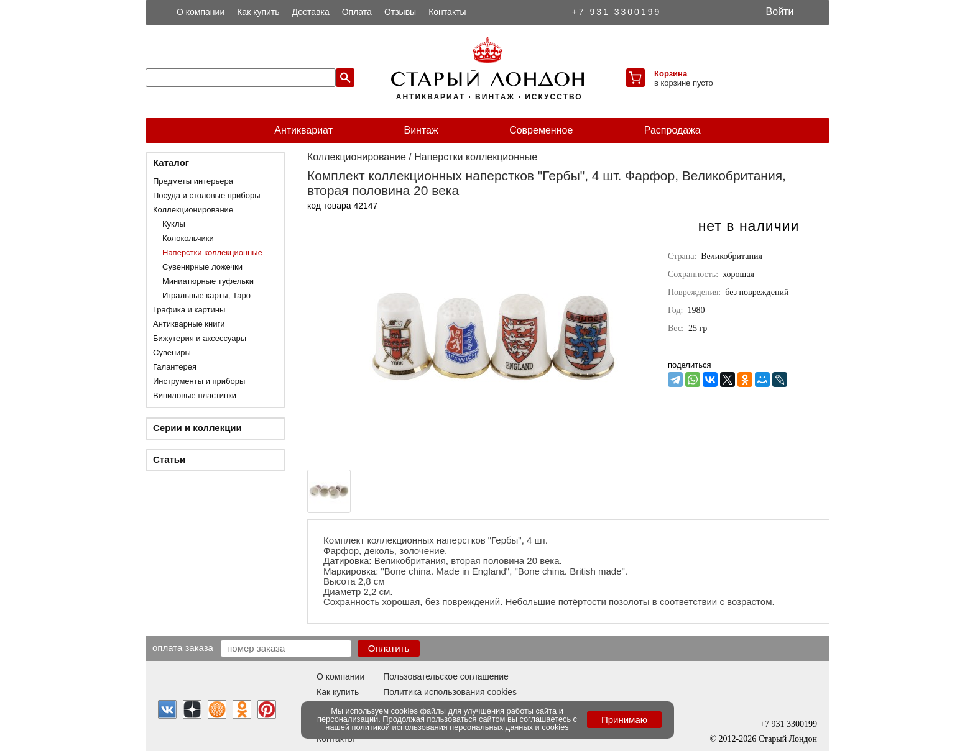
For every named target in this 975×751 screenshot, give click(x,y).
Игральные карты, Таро (206, 295)
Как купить (258, 12)
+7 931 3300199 (617, 12)
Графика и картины (189, 309)
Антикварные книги (188, 324)
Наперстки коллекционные (212, 252)
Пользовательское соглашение (446, 676)
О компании (200, 12)
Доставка (311, 12)
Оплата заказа (182, 647)
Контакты (447, 12)
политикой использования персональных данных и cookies (460, 727)
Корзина (670, 73)
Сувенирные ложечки (202, 266)
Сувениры (172, 352)
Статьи (169, 459)
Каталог (171, 162)
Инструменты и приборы (199, 381)
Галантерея (174, 366)
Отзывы (400, 12)
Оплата (357, 12)
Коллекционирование (193, 209)
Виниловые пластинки (194, 395)
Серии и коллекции (197, 427)
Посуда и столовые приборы (207, 195)
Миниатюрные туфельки (208, 281)
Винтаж (421, 130)
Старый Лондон (788, 739)
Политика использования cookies (450, 692)
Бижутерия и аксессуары (199, 338)
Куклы (173, 224)
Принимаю (624, 719)
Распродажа (672, 130)
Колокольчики (188, 238)
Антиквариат (303, 130)
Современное (541, 130)
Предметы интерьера (193, 181)
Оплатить (389, 648)
